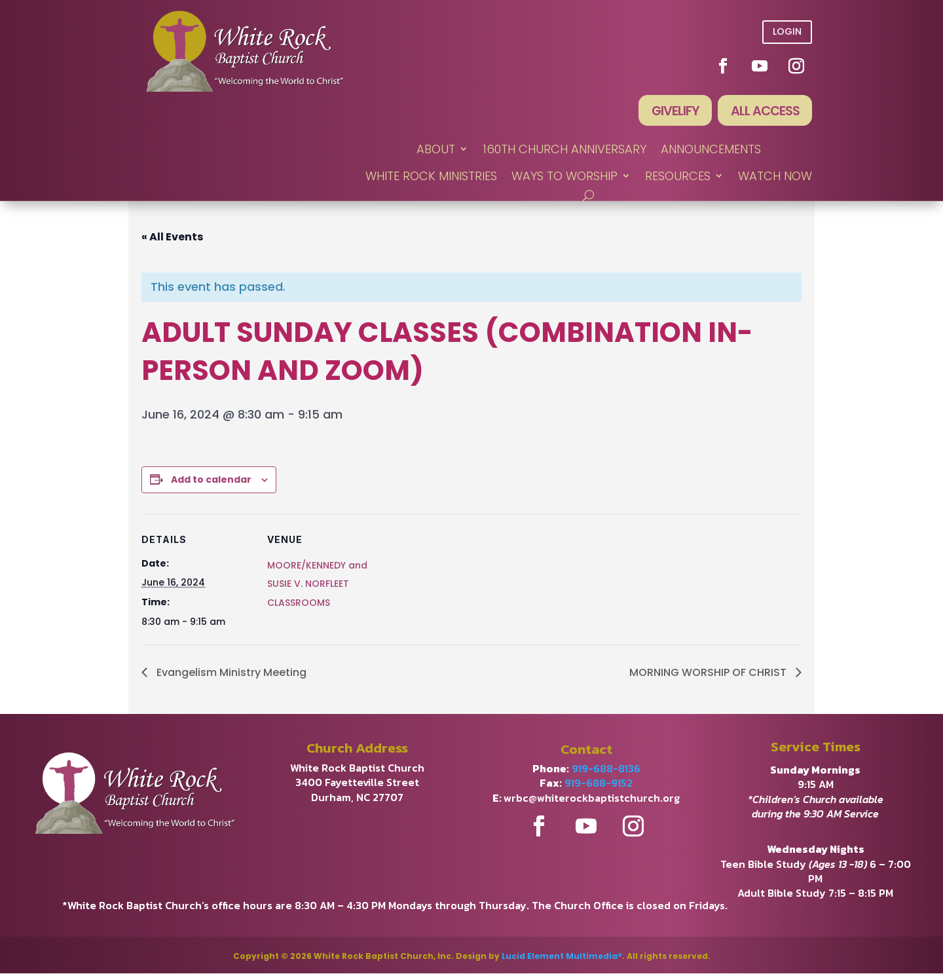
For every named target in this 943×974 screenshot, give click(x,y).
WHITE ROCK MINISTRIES (431, 177)
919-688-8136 (606, 769)
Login (787, 31)
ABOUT (435, 150)
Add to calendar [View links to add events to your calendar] (211, 480)
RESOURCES (678, 177)
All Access (764, 111)
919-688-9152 (598, 784)
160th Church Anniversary (564, 150)
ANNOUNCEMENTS (711, 150)
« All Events (172, 237)
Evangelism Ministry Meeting (230, 673)
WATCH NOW (775, 177)
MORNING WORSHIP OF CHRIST (709, 673)
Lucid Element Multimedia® (562, 956)
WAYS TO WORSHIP (564, 177)
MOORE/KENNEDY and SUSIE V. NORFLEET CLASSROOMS (317, 584)
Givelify (672, 111)
